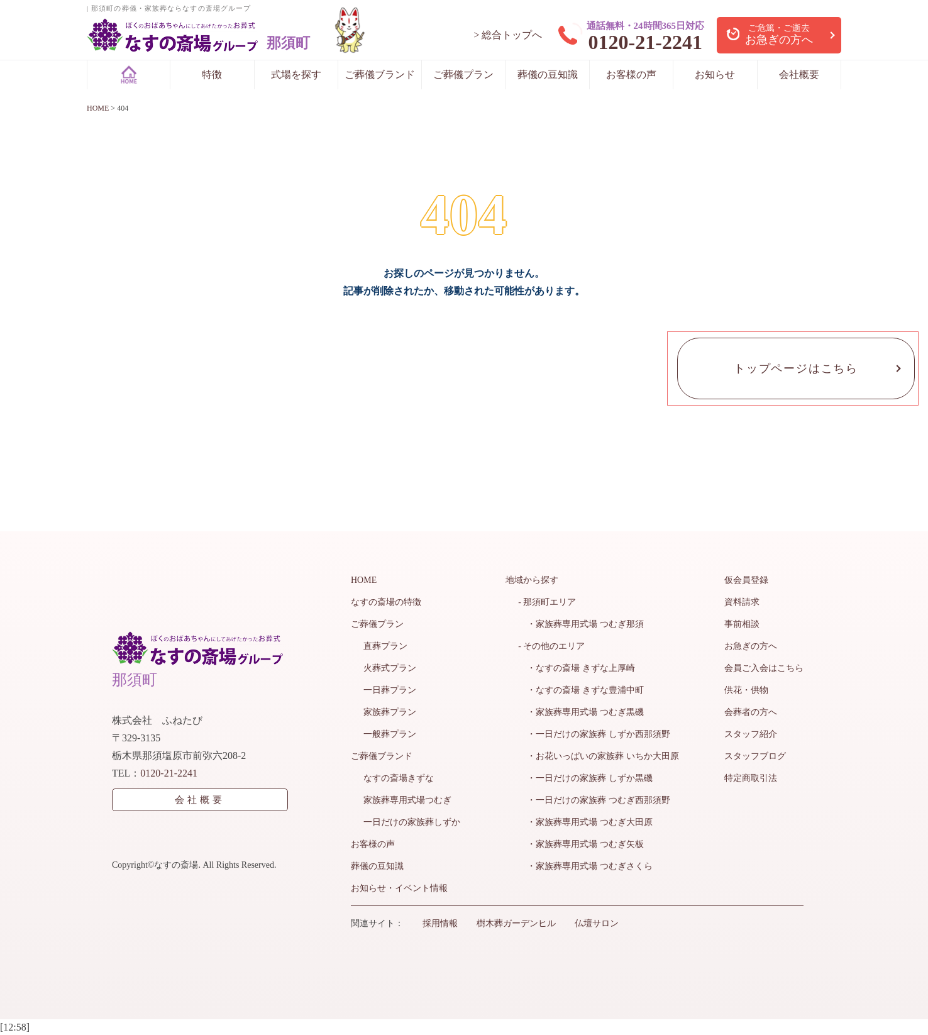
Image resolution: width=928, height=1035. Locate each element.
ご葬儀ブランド (380, 74)
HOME (364, 580)
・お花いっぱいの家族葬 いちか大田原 (598, 756)
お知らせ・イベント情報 (399, 888)
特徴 (212, 74)
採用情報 (440, 923)
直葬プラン (385, 646)
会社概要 (799, 74)
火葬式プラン (389, 668)
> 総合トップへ (507, 35)
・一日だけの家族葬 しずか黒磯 (585, 778)
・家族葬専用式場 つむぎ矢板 (581, 844)
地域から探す (531, 580)
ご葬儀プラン (463, 74)
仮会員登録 (746, 580)
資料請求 (742, 602)
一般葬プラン (389, 734)
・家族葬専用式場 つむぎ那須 (581, 624)
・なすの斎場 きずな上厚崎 (576, 668)
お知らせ (715, 74)
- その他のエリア (551, 646)
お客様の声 (631, 74)
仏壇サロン (597, 923)
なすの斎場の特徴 (386, 602)
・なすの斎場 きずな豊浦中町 (581, 690)
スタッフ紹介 (750, 734)
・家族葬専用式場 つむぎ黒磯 (581, 712)
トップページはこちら (796, 368)
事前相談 (742, 624)
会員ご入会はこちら (764, 668)
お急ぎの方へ (750, 646)
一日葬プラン (389, 690)
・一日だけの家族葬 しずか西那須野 (594, 734)
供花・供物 (746, 690)
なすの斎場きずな (398, 778)
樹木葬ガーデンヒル (516, 923)
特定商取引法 (750, 778)
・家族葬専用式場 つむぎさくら (585, 866)
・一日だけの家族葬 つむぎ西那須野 (594, 800)
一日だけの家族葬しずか (411, 822)
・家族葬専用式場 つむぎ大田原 (585, 822)
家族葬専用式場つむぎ (407, 800)
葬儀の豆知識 (547, 74)
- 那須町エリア (547, 602)
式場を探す (296, 74)
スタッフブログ (755, 756)
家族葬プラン (389, 712)
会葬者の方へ (750, 712)
